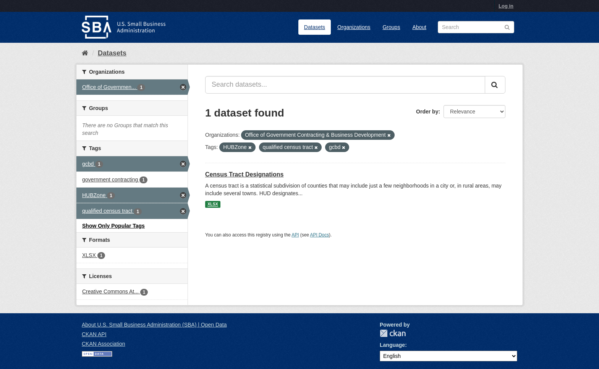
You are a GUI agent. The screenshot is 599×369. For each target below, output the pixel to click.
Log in (506, 6)
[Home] (85, 53)
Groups (391, 27)
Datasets (314, 27)
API (295, 235)
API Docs (319, 235)
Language (392, 345)
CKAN (393, 333)
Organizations (353, 27)
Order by (427, 111)
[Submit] (495, 85)
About (419, 27)
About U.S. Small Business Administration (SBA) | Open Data (154, 325)
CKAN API (94, 334)
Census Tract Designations (244, 174)
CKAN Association (103, 344)
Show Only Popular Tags (113, 226)
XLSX (212, 204)
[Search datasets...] (345, 85)
